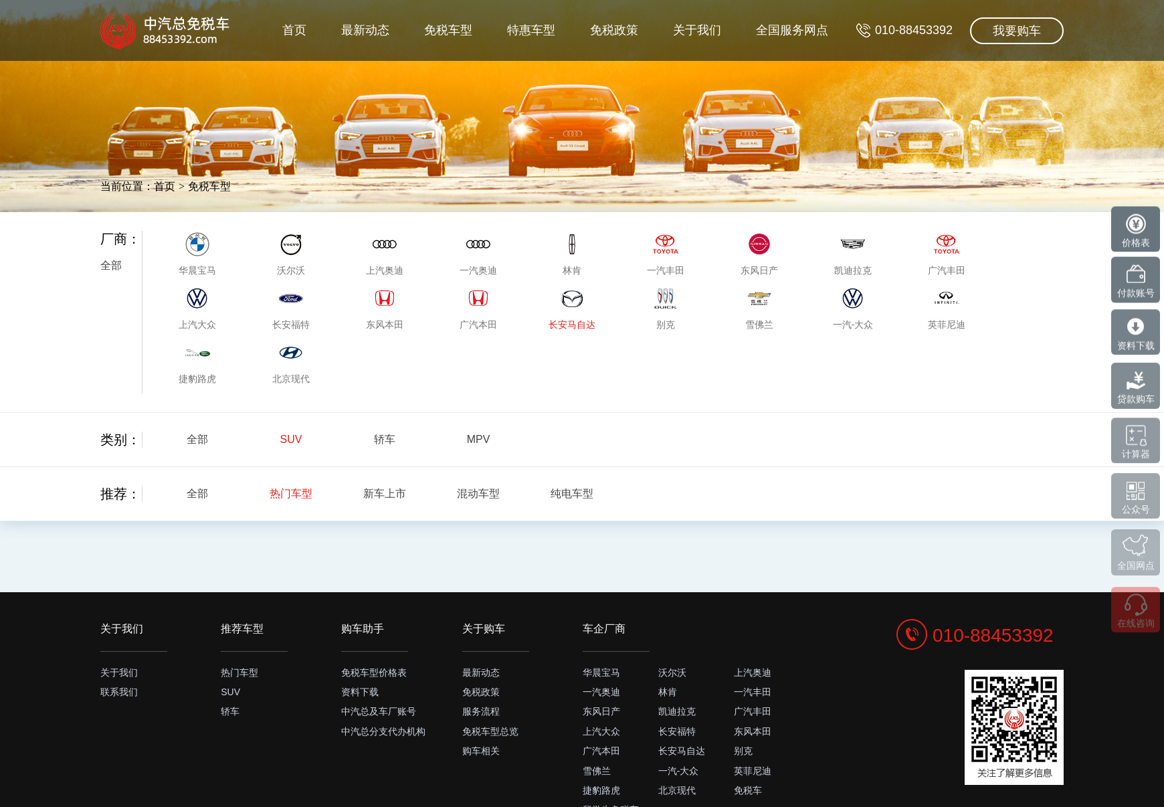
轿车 (384, 439)
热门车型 (291, 493)
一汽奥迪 (601, 692)
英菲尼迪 (752, 771)
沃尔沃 (672, 672)
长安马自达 (681, 750)
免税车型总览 (490, 731)
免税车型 (425, 91)
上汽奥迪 (752, 672)
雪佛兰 (597, 771)
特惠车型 (512, 91)
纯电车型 (572, 493)
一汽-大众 (678, 771)
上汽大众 (601, 731)
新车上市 (384, 493)
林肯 (667, 692)
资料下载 (360, 692)
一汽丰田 (752, 692)
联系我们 (119, 692)
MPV (478, 439)
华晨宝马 (601, 672)
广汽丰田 (752, 711)
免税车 (748, 790)
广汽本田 (601, 750)
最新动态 (338, 91)
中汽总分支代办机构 (383, 731)
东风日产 (601, 711)
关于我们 (687, 91)
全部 (111, 265)
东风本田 (752, 731)
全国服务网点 (787, 91)
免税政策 (600, 91)
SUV (291, 439)
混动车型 (478, 493)
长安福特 (677, 731)
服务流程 (481, 711)
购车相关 (481, 750)
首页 (262, 91)
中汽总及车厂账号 (378, 711)
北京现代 (677, 790)
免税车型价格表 (374, 672)
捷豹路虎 (601, 790)
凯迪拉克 (677, 711)
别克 (743, 750)
